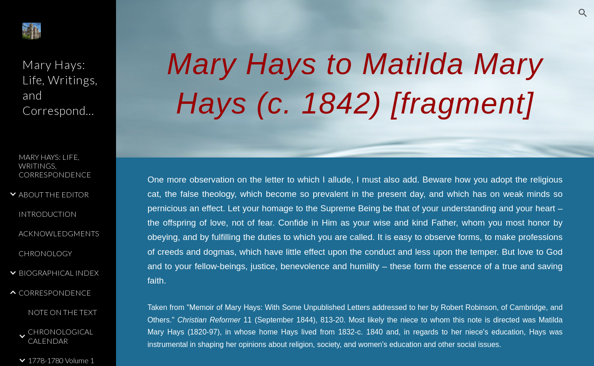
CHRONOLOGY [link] (45, 253)
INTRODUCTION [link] (48, 213)
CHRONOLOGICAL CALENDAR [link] (60, 336)
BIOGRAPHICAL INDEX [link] (59, 272)
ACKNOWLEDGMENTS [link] (59, 233)
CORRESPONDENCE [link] (55, 292)
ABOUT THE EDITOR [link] (54, 194)
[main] (355, 79)
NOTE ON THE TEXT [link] (62, 312)
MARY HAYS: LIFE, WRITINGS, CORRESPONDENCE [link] (55, 165)
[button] (583, 13)
